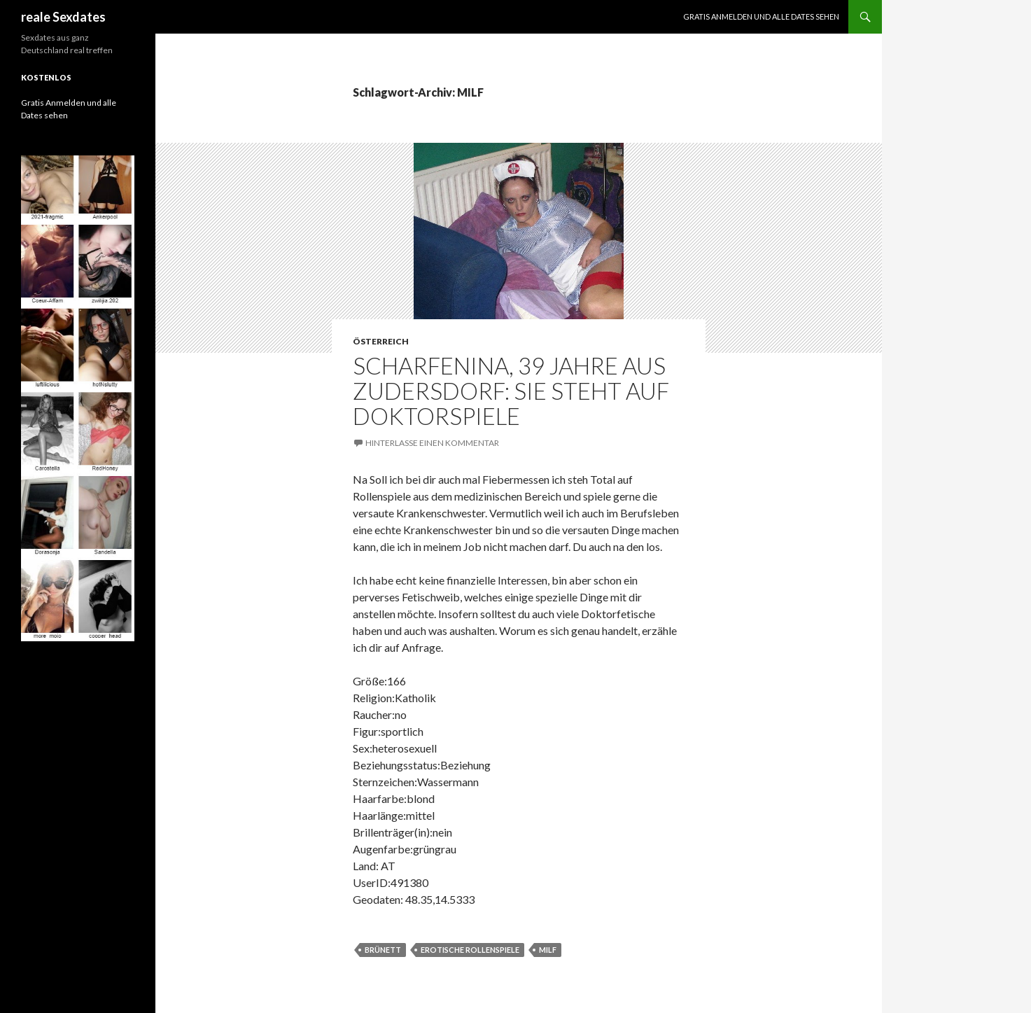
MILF (547, 949)
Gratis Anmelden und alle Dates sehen (761, 16)
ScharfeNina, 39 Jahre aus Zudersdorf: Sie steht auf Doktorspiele (511, 390)
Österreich (381, 341)
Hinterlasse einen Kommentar (432, 443)
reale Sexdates (63, 17)
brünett (383, 949)
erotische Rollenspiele (470, 949)
